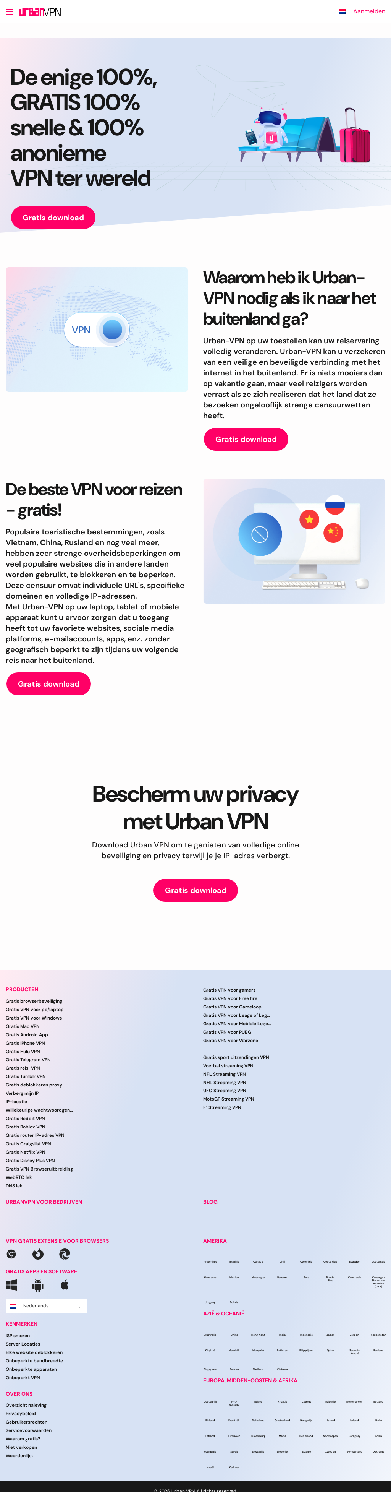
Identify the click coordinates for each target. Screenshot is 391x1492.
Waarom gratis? (23, 1439)
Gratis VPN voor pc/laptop (35, 1010)
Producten (22, 989)
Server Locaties (23, 1344)
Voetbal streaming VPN (228, 1066)
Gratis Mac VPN (23, 1026)
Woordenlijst (19, 1456)
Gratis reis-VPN (23, 1068)
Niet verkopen (21, 1447)
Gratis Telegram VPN (28, 1060)
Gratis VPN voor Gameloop (232, 1007)
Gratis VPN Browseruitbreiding (39, 1169)
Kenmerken (21, 1324)
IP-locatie (16, 1102)
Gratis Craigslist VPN (28, 1144)
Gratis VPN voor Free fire (230, 998)
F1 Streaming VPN (222, 1107)
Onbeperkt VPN (23, 1378)
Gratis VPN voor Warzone (230, 1040)
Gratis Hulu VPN (23, 1052)
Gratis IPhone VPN (25, 1043)
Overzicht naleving (26, 1405)
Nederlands (46, 1306)
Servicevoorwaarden (29, 1430)
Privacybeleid (21, 1414)
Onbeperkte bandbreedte (34, 1361)
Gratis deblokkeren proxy (34, 1085)
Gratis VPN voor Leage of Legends (237, 1015)
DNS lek (14, 1186)
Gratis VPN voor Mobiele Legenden (237, 1024)
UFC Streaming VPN (224, 1091)
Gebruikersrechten (26, 1422)
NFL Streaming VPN (224, 1074)
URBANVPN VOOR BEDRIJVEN (44, 1202)
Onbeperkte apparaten (31, 1369)
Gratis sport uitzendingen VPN (236, 1057)
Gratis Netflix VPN (25, 1152)
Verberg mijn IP (22, 1093)
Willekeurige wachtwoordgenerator (40, 1110)
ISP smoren (18, 1336)
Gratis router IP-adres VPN (35, 1135)
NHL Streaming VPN (224, 1083)
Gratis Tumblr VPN (26, 1076)
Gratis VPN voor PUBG (227, 1032)
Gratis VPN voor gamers (229, 990)
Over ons (19, 1394)
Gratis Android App (27, 1035)
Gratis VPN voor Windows (34, 1018)
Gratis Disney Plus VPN (30, 1161)
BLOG (210, 1202)
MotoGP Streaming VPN (228, 1099)
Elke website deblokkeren (34, 1352)
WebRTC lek (19, 1177)
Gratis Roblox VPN (25, 1127)
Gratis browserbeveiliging (34, 1001)
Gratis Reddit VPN (25, 1118)
